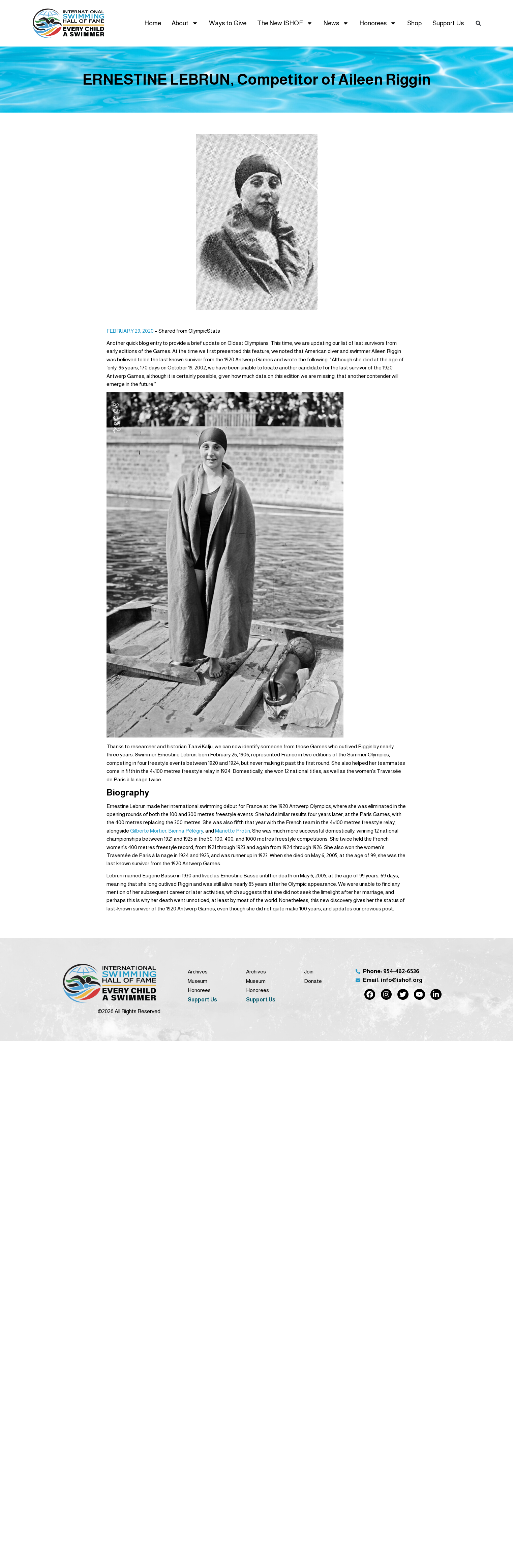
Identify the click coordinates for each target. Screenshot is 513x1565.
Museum (197, 981)
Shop (414, 23)
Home (152, 23)
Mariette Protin (232, 831)
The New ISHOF (285, 23)
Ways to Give (227, 23)
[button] (478, 23)
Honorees (377, 23)
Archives (198, 971)
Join (308, 971)
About (185, 23)
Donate (313, 981)
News (336, 23)
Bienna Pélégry (186, 831)
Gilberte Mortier (148, 831)
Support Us (448, 23)
